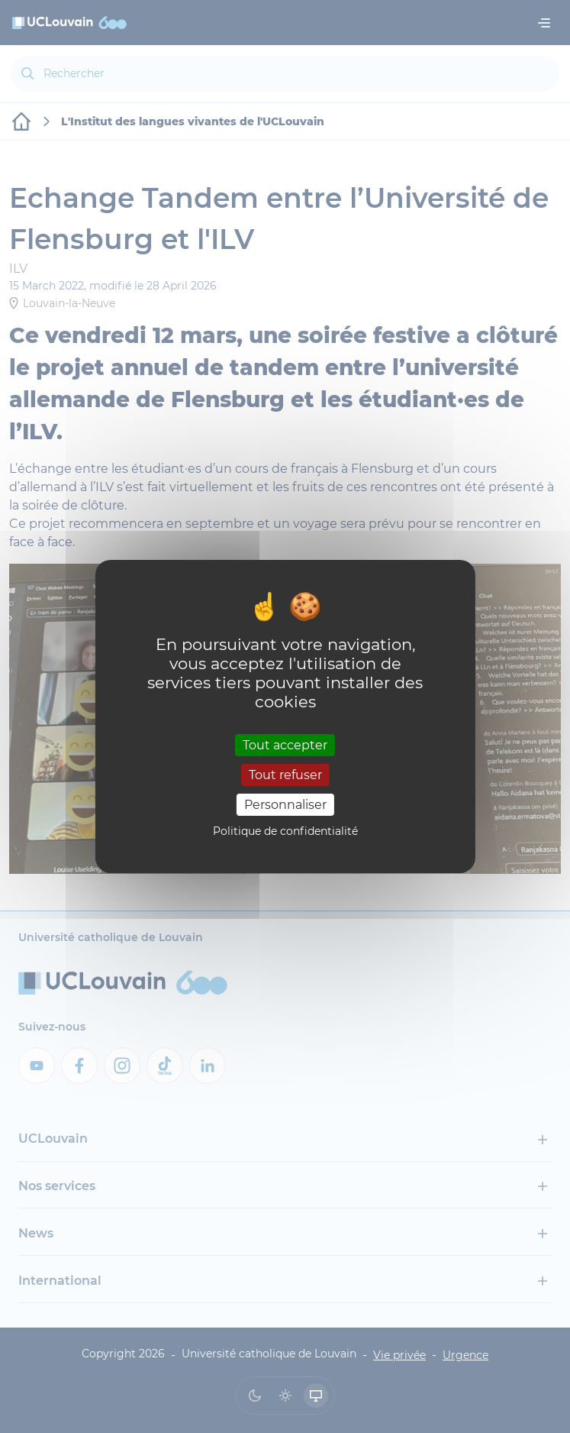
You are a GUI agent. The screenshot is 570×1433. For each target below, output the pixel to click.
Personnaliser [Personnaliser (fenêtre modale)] (285, 804)
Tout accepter (285, 744)
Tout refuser (285, 775)
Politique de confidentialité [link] (285, 831)
